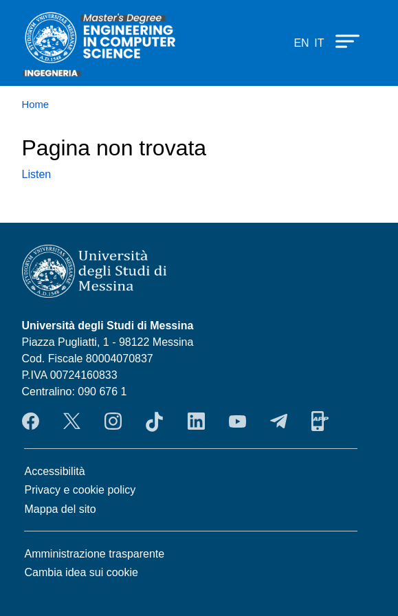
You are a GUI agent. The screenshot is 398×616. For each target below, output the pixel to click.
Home (35, 104)
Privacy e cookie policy (80, 490)
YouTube (237, 421)
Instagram (113, 421)
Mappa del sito (60, 509)
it (319, 43)
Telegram (278, 421)
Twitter (71, 421)
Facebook (30, 421)
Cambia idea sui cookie (81, 572)
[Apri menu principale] (341, 41)
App (320, 421)
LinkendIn (196, 421)
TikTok (154, 421)
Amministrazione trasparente (95, 554)
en (301, 43)
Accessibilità (55, 471)
